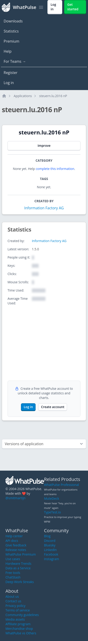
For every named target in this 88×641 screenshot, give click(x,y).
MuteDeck (51, 498)
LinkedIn (50, 550)
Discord (49, 540)
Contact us (13, 601)
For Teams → (15, 61)
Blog (47, 536)
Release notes (15, 550)
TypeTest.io (52, 512)
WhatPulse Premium (20, 554)
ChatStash (13, 577)
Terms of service (17, 610)
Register (10, 72)
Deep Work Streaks (19, 582)
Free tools (12, 572)
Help (8, 51)
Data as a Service (18, 568)
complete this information (55, 168)
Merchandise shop (19, 628)
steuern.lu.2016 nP (53, 96)
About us (12, 596)
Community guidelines (22, 615)
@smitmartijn (15, 498)
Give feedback (15, 545)
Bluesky (49, 545)
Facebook (51, 554)
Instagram (51, 559)
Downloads (13, 21)
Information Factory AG (44, 207)
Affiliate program (18, 624)
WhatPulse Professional (61, 485)
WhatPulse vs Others (20, 633)
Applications (23, 96)
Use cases (12, 559)
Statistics (11, 31)
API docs (11, 540)
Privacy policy (15, 605)
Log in (9, 82)
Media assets (15, 619)
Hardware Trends (18, 563)
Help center (14, 536)
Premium (11, 41)
